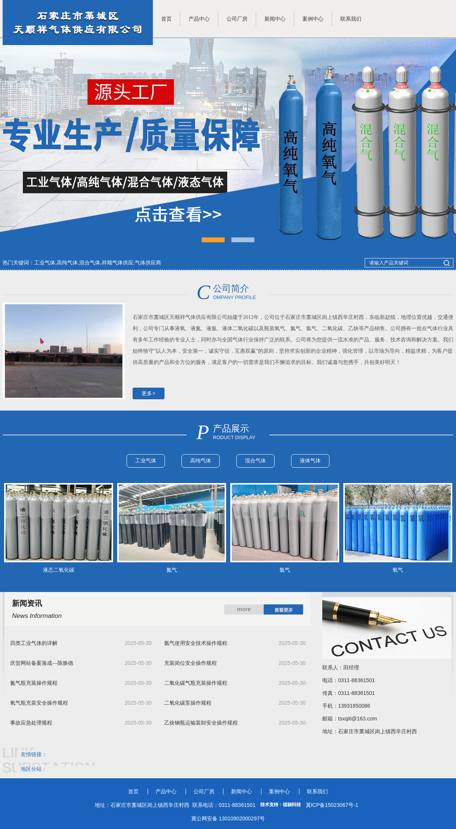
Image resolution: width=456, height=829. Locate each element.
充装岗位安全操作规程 (190, 663)
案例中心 (312, 19)
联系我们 (350, 19)
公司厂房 (237, 19)
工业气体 (145, 461)
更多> (148, 393)
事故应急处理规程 (31, 723)
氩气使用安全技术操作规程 (195, 643)
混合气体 (255, 461)
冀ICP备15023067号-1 (332, 805)
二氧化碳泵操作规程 (187, 703)
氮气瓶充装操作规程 (33, 683)
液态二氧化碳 (58, 570)
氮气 (171, 570)
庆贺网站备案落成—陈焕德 (41, 663)
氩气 (284, 570)
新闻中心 (274, 19)
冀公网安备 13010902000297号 (228, 818)
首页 (166, 19)
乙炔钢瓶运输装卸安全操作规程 (201, 723)
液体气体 (310, 461)
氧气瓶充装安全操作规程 (39, 703)
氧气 (398, 570)
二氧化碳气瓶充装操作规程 (195, 683)
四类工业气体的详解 (33, 643)
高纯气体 (200, 461)
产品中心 (199, 19)
